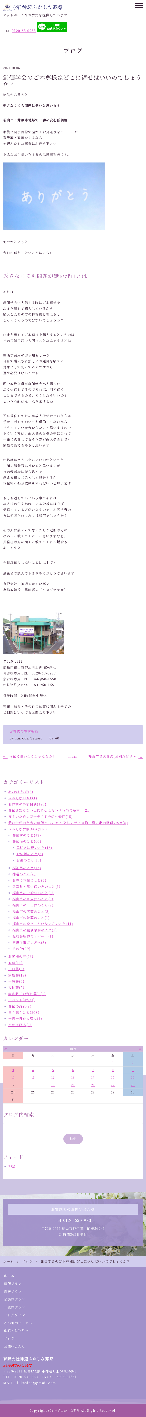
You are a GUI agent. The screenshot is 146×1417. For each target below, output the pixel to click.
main (73, 756)
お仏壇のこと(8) (29, 853)
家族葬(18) (17, 975)
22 (113, 1085)
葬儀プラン (13, 1283)
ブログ (27, 1261)
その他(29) (21, 948)
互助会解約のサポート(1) (33, 936)
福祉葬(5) (16, 987)
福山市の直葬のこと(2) (31, 911)
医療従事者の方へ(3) (29, 942)
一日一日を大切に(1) (25, 1018)
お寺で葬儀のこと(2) (29, 880)
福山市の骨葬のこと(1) (31, 917)
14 (93, 1077)
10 (13, 1077)
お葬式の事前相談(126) (27, 804)
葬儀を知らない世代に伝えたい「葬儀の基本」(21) (49, 810)
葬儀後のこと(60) (27, 841)
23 (133, 1085)
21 (93, 1085)
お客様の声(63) (21, 956)
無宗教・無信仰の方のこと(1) (36, 886)
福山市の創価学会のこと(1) (34, 930)
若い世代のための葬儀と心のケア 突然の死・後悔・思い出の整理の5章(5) (68, 822)
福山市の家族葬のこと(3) (33, 899)
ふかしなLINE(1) (22, 798)
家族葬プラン (14, 1299)
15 (113, 1077)
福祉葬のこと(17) (26, 868)
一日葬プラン (14, 1315)
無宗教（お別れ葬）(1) (27, 993)
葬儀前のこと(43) (26, 835)
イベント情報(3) (21, 1000)
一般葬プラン (14, 1307)
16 (133, 1077)
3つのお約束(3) (20, 791)
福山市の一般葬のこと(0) (33, 893)
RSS (11, 1166)
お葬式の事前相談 (24, 731)
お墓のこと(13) (29, 860)
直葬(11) (15, 962)
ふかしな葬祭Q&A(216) (27, 829)
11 (33, 1077)
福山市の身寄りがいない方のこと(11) (42, 923)
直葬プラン (13, 1291)
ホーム (8, 1261)
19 (53, 1085)
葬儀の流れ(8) (20, 1006)
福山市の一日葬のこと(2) (33, 905)
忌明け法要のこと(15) (34, 847)
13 (73, 1077)
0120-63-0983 (77, 1220)
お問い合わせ (14, 1346)
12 (53, 1077)
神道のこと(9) (24, 874)
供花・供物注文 (16, 1330)
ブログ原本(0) (20, 1025)
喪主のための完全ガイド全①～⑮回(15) (40, 816)
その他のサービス (18, 1323)
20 (73, 1085)
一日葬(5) (16, 969)
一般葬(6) (16, 981)
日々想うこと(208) (24, 1012)
